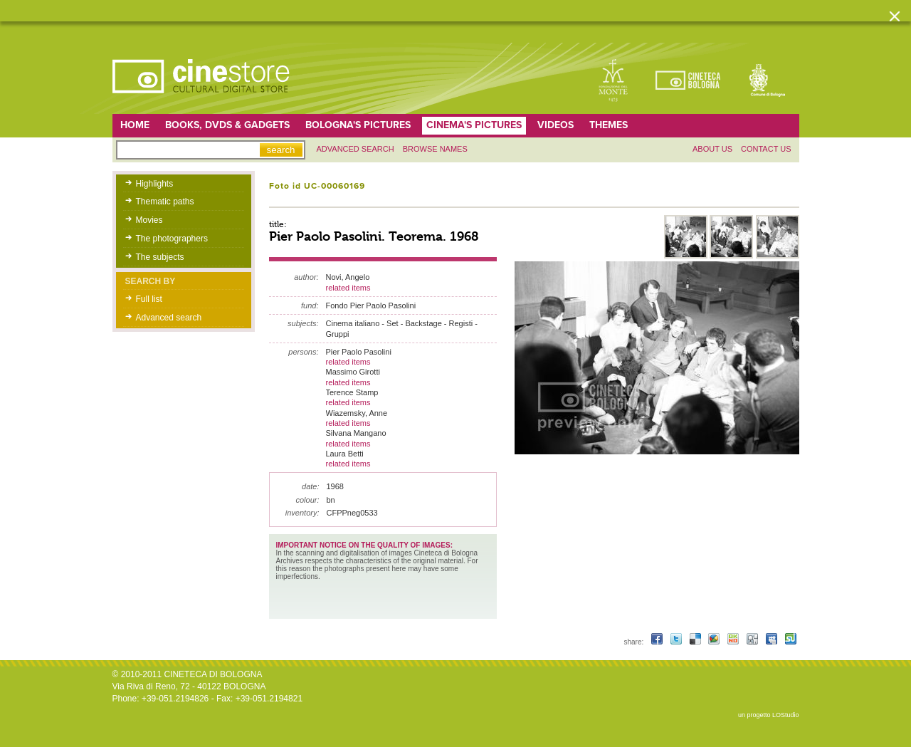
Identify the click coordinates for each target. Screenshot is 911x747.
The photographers (172, 239)
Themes (608, 125)
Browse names (435, 149)
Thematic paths (165, 202)
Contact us (766, 149)
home (134, 125)
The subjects (160, 257)
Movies (149, 220)
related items (348, 287)
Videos (555, 125)
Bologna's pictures (358, 125)
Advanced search (355, 149)
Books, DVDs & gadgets (227, 125)
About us (712, 149)
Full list (149, 299)
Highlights (155, 184)
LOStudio (785, 715)
